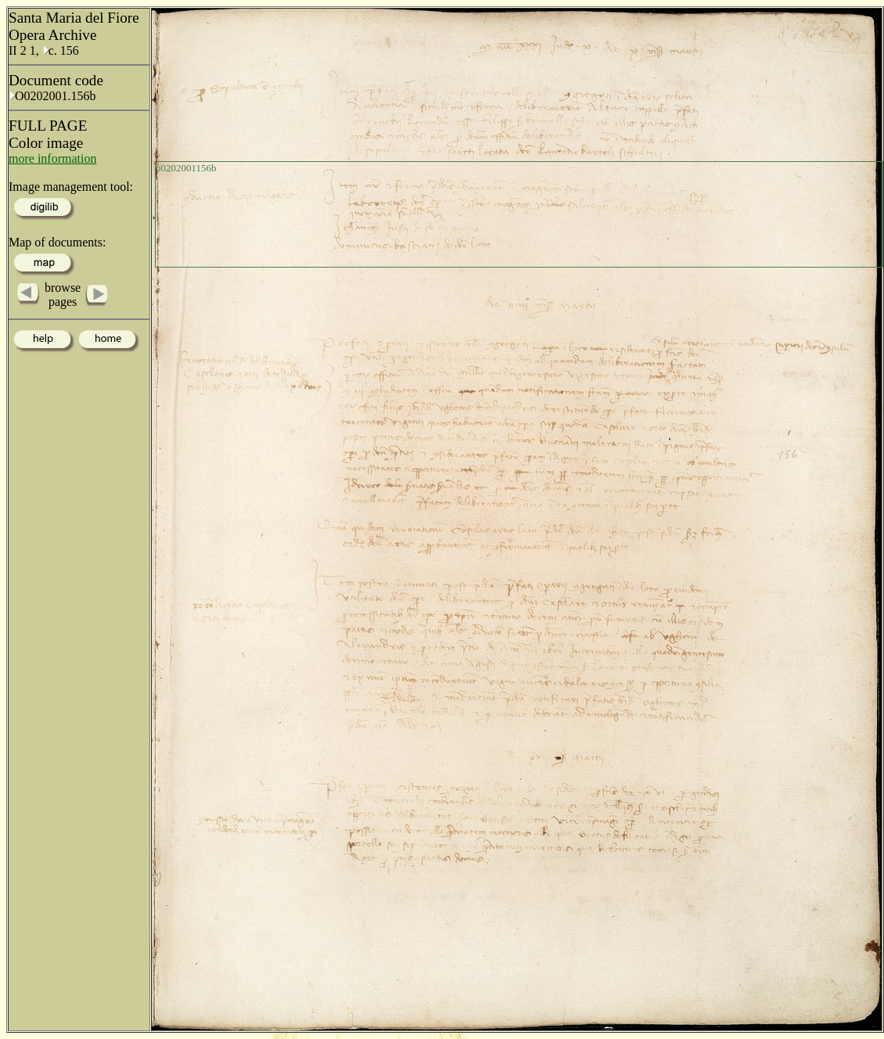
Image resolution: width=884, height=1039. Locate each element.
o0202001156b (186, 168)
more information (52, 158)
